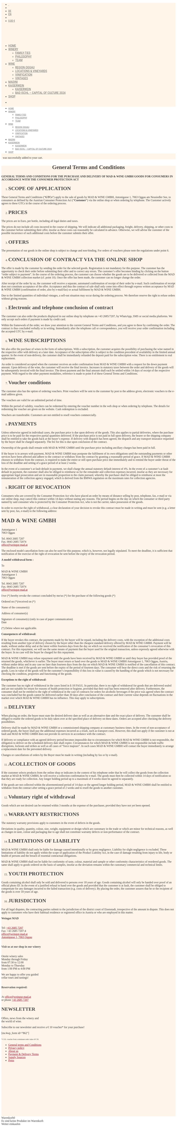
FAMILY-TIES (22, 53)
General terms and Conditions (24, 1044)
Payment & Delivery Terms (23, 1054)
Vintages (21, 78)
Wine (11, 64)
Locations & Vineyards (31, 71)
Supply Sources (17, 1057)
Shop (11, 96)
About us (13, 1051)
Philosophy (23, 56)
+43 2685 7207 (14, 927)
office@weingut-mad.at (14, 544)
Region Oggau (25, 67)
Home (12, 45)
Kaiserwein (16, 85)
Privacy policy (16, 1047)
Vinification (23, 74)
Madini (13, 82)
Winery (13, 49)
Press (11, 1060)
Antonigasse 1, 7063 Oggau (16, 937)
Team (18, 60)
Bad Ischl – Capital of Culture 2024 (40, 93)
